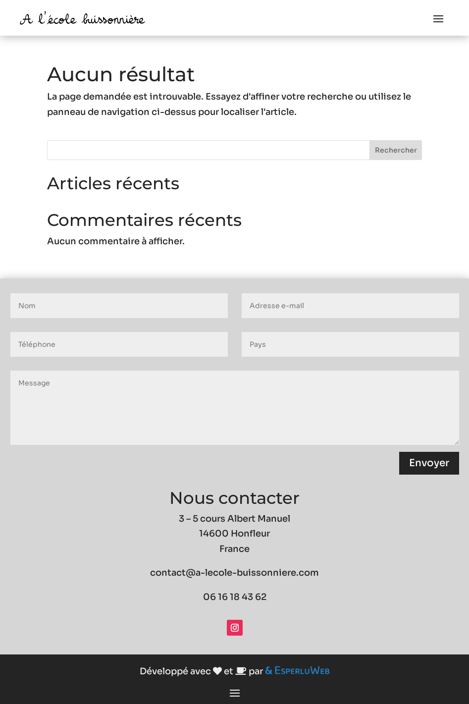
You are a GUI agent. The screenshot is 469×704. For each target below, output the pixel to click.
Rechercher (396, 150)
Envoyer (429, 463)
